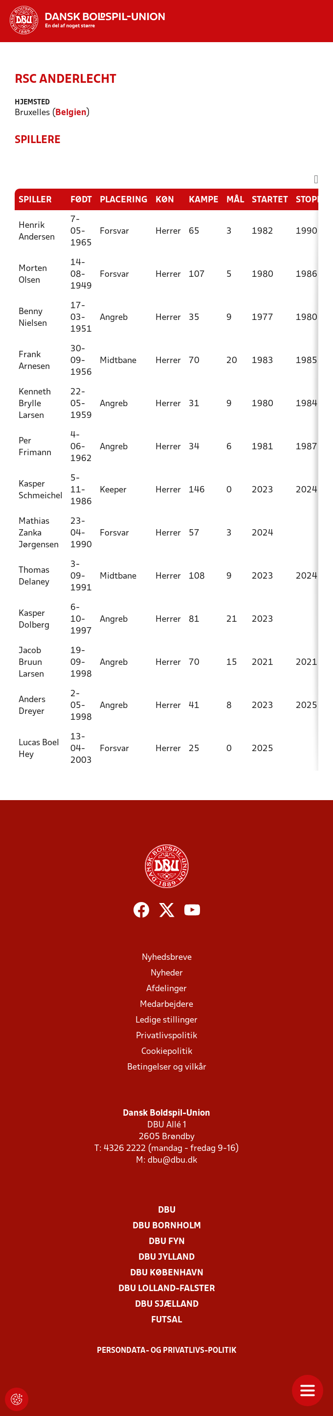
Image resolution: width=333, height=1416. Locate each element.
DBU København (166, 1273)
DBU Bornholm (167, 1226)
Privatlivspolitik (166, 1036)
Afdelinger (166, 989)
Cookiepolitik (166, 1052)
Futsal (166, 1320)
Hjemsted (32, 102)
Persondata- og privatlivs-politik (167, 1350)
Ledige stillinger (166, 1020)
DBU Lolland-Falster (166, 1289)
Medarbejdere (166, 1005)
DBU (167, 1210)
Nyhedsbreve (167, 957)
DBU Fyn (167, 1242)
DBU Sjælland (167, 1304)
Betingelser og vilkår (166, 1067)
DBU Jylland (166, 1257)
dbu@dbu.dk (172, 1160)
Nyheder (167, 973)
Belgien (71, 113)
